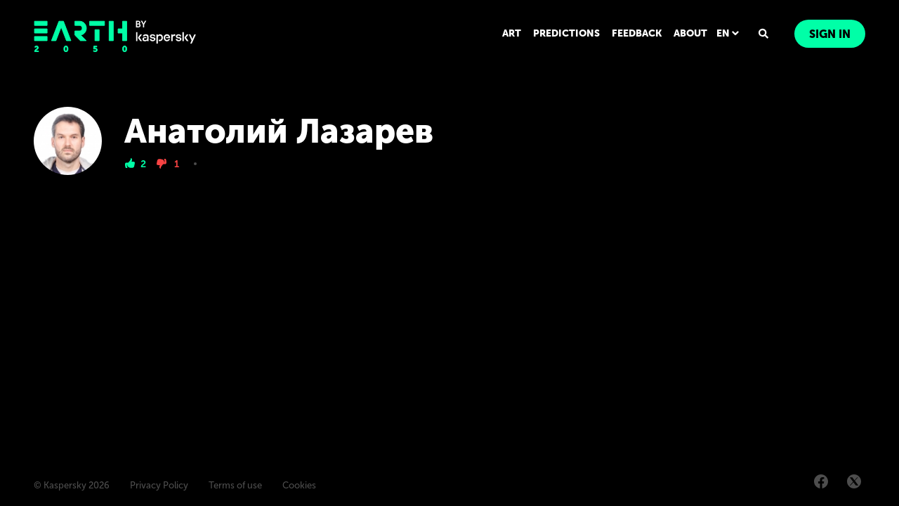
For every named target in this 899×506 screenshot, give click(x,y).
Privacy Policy (159, 485)
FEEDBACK (637, 33)
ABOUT (690, 33)
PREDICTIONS (566, 33)
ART (511, 33)
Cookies (299, 485)
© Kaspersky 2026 (72, 485)
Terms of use (235, 485)
